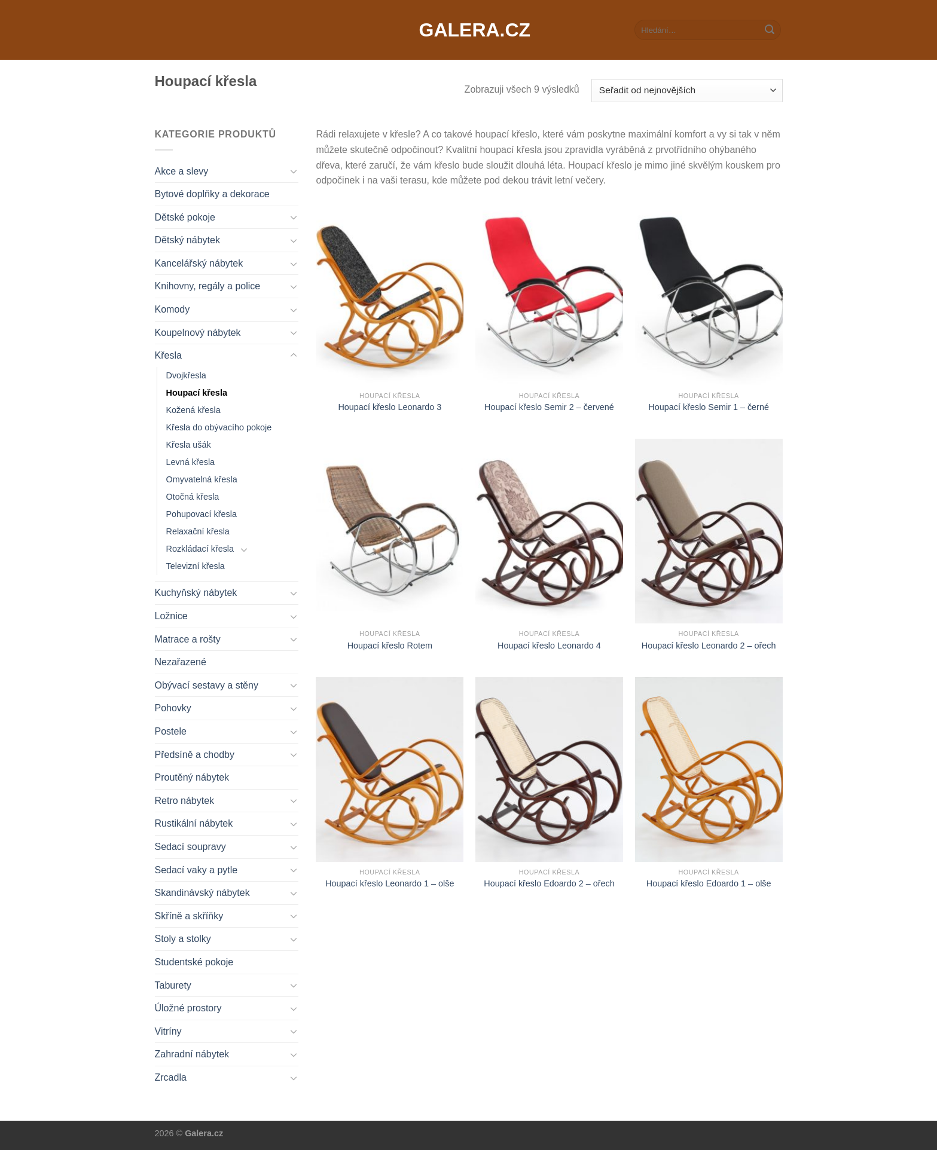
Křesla (168, 355)
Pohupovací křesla (201, 514)
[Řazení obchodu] (686, 90)
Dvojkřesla (186, 375)
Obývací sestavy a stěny (206, 685)
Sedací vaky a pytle (196, 870)
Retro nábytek (185, 801)
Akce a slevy (182, 171)
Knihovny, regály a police (208, 286)
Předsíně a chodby (194, 755)
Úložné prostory (188, 1008)
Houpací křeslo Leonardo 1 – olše (389, 883)
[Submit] (769, 30)
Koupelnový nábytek (198, 333)
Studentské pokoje (194, 962)
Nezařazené (180, 662)
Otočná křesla (192, 496)
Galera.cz (468, 29)
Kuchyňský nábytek (196, 593)
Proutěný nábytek (192, 777)
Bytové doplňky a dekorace (212, 194)
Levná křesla (190, 462)
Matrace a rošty (188, 639)
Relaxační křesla (198, 531)
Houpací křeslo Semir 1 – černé (708, 407)
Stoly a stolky (183, 939)
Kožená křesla (193, 410)
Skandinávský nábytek (202, 893)
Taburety (173, 985)
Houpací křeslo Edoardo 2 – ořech (549, 883)
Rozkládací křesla (200, 548)
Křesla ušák (188, 444)
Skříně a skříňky (189, 916)
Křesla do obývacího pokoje (219, 427)
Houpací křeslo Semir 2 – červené (549, 407)
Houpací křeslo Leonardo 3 (389, 407)
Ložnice (171, 616)
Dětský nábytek (187, 240)
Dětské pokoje (185, 217)
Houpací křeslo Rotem (389, 645)
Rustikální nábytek (194, 823)
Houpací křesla (196, 392)
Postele (171, 731)
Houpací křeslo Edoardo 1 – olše (708, 883)
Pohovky (173, 708)
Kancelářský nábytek (199, 263)
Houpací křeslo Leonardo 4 (549, 645)
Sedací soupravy (190, 847)
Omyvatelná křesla (201, 479)
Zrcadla (171, 1077)
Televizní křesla (195, 566)
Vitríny (168, 1031)
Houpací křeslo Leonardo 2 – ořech (709, 645)
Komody (172, 309)
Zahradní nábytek (192, 1054)
